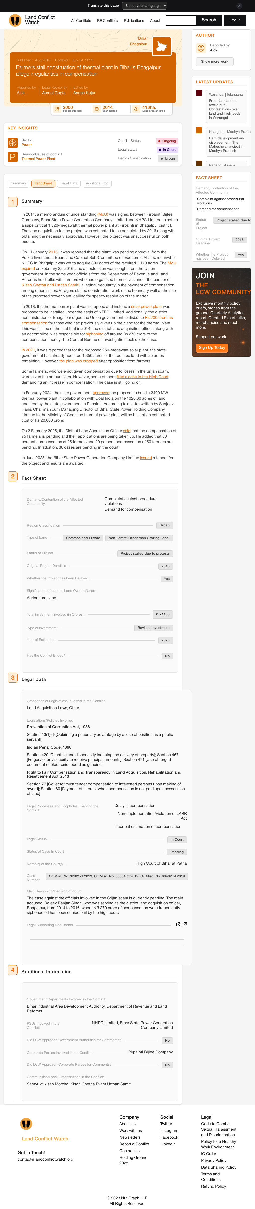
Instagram (169, 1131)
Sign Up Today (212, 348)
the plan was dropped (78, 361)
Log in (235, 20)
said (126, 431)
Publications (134, 21)
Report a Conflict (134, 1144)
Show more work (214, 61)
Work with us (130, 1131)
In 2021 (28, 350)
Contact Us (129, 1151)
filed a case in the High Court (142, 377)
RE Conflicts (107, 21)
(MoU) (102, 214)
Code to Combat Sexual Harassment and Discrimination (218, 1129)
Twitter (166, 1124)
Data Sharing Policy (218, 1167)
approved (101, 393)
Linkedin (168, 1144)
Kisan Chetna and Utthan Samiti (50, 285)
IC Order (208, 1154)
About (155, 21)
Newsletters (130, 1137)
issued (146, 458)
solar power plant (146, 306)
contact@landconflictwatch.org (45, 1159)
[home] (38, 20)
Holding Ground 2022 (133, 1160)
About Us (127, 1124)
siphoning (95, 334)
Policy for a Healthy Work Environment (218, 1144)
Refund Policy (213, 1186)
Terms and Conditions (211, 1177)
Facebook (169, 1137)
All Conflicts (81, 21)
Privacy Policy (213, 1161)
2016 (53, 252)
